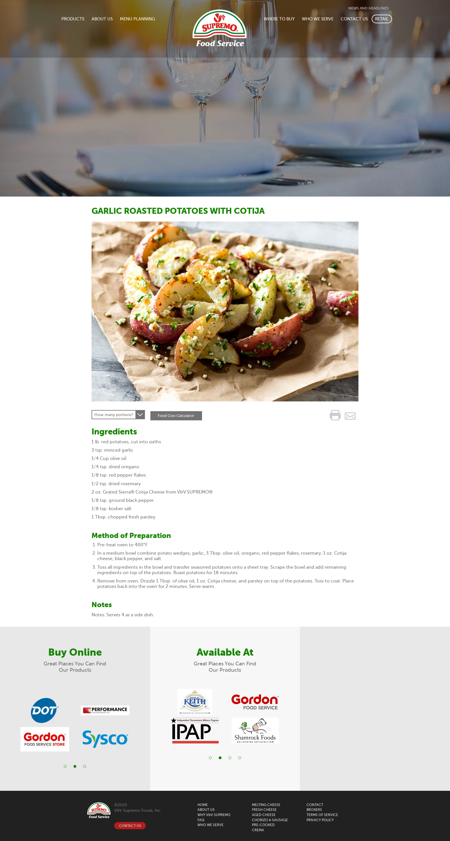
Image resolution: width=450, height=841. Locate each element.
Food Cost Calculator (177, 414)
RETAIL (382, 19)
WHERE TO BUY (279, 19)
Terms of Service (322, 815)
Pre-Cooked (263, 825)
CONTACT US (354, 19)
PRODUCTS (72, 19)
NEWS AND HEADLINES (368, 8)
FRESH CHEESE (264, 810)
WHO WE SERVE (317, 19)
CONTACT (315, 805)
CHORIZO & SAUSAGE (270, 820)
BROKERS (314, 810)
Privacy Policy (320, 820)
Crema (258, 830)
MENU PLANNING (137, 19)
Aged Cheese (264, 815)
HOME (202, 805)
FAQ (200, 820)
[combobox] (118, 414)
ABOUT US (102, 19)
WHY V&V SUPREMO (213, 815)
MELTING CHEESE (266, 805)
